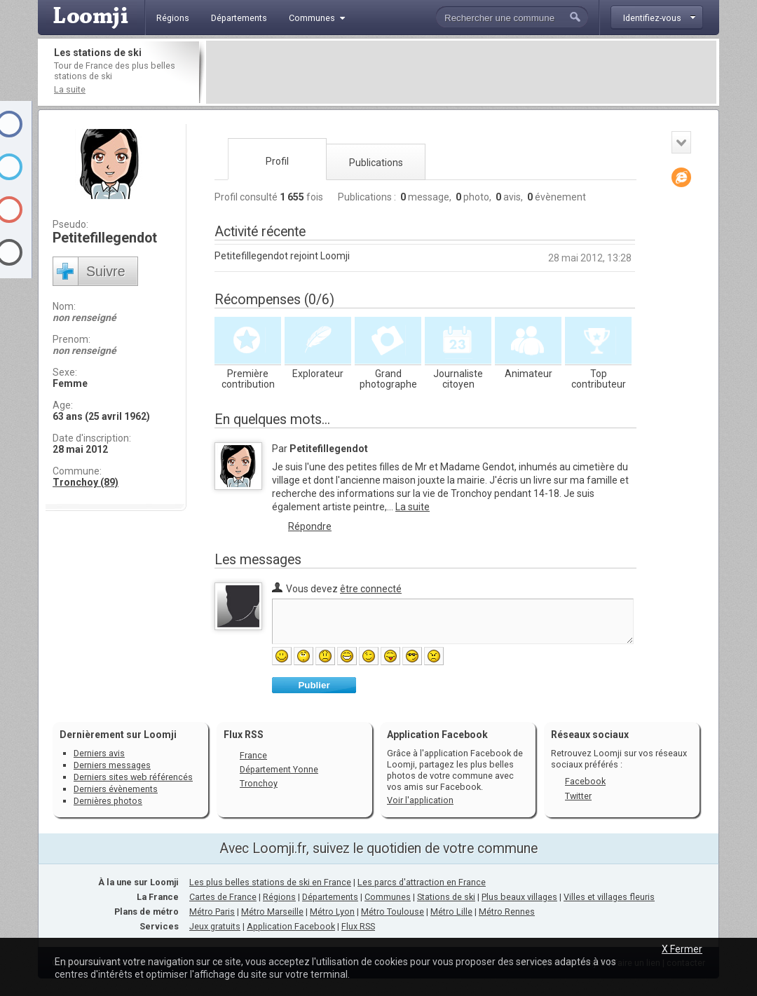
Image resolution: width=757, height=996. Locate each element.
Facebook (585, 781)
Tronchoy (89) (85, 482)
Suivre (105, 271)
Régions (279, 897)
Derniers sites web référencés (133, 777)
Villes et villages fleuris (609, 897)
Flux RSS (244, 734)
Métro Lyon (332, 911)
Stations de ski (446, 897)
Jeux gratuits (214, 926)
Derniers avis (99, 753)
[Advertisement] (461, 72)
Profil (277, 161)
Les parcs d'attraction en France (421, 882)
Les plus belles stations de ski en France (270, 882)
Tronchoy (259, 783)
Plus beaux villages (519, 897)
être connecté (371, 588)
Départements (330, 897)
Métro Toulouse (392, 911)
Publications (376, 162)
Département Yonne (279, 769)
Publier (313, 685)
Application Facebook (291, 926)
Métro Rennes (507, 911)
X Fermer (682, 949)
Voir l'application (420, 800)
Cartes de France (223, 897)
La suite (70, 89)
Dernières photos (108, 801)
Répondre (310, 526)
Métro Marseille (272, 911)
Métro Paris (212, 911)
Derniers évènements (116, 789)
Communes (387, 897)
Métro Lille (451, 911)
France (253, 755)
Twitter (578, 796)
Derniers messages (112, 765)
